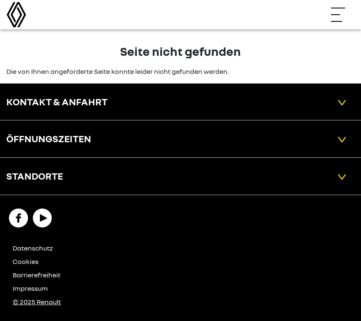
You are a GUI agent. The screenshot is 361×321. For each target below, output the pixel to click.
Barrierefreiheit (36, 275)
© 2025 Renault (37, 302)
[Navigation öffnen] (342, 14)
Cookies (26, 261)
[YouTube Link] (42, 217)
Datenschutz (33, 248)
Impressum (30, 288)
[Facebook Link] (18, 217)
